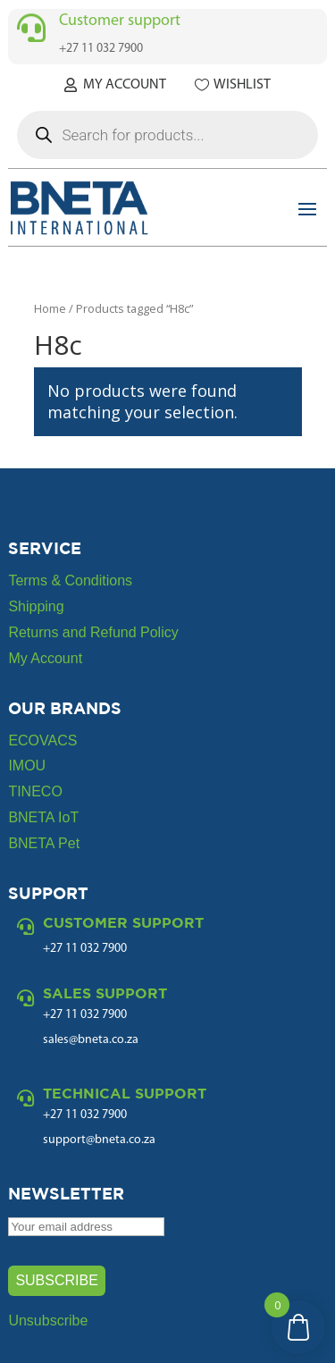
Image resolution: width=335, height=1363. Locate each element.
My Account (124, 85)
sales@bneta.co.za (90, 1040)
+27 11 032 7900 (85, 1015)
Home (50, 308)
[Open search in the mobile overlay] (167, 135)
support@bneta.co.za (99, 1140)
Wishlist (242, 85)
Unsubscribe (48, 1320)
